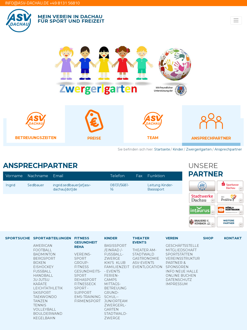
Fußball (42, 271)
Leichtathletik (48, 288)
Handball (43, 275)
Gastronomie (145, 258)
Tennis (39, 305)
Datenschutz (179, 280)
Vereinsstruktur (183, 258)
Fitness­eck (85, 284)
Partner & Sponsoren (177, 265)
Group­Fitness (81, 265)
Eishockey (43, 267)
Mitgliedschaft (181, 250)
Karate (40, 284)
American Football (42, 248)
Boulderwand (47, 314)
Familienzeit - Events (116, 269)
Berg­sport (44, 258)
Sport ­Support (82, 290)
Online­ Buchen (181, 275)
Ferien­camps (111, 277)
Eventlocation (147, 267)
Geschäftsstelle (182, 246)
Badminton (44, 254)
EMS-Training (87, 297)
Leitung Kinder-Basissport (160, 187)
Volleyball (44, 309)
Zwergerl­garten (115, 307)
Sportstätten (179, 254)
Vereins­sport (82, 256)
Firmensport (87, 301)
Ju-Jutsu (41, 280)
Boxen (39, 263)
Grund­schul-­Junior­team (116, 297)
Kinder (178, 149)
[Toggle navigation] (236, 20)
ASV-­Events (143, 263)
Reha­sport (85, 280)
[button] (36, 123)
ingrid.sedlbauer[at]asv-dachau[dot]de (72, 187)
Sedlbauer (36, 185)
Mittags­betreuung (115, 286)
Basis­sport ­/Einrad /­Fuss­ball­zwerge (115, 252)
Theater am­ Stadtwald (144, 252)
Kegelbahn (44, 318)
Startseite (162, 149)
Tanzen (40, 301)
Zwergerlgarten (199, 149)
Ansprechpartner (228, 149)
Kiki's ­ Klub (114, 263)
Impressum (177, 284)
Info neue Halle (182, 271)
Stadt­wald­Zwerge (115, 316)
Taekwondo (45, 297)
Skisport (42, 293)
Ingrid (10, 185)
